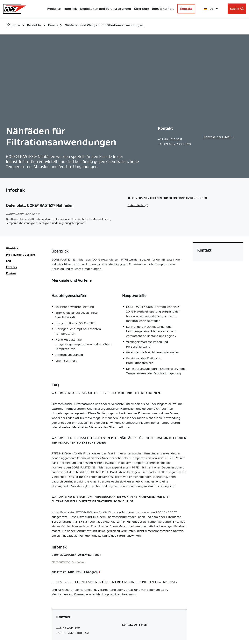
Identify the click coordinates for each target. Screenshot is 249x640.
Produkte (54, 8)
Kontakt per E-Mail (217, 137)
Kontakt (186, 8)
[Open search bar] (237, 9)
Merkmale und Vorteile (20, 254)
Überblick (12, 248)
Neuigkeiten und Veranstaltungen (105, 8)
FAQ (8, 261)
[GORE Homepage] (14, 9)
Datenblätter (136, 205)
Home (15, 25)
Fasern (53, 25)
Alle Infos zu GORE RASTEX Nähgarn (75, 572)
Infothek (11, 267)
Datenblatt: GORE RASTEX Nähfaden (39, 205)
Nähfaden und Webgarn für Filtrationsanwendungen (104, 25)
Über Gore (141, 8)
